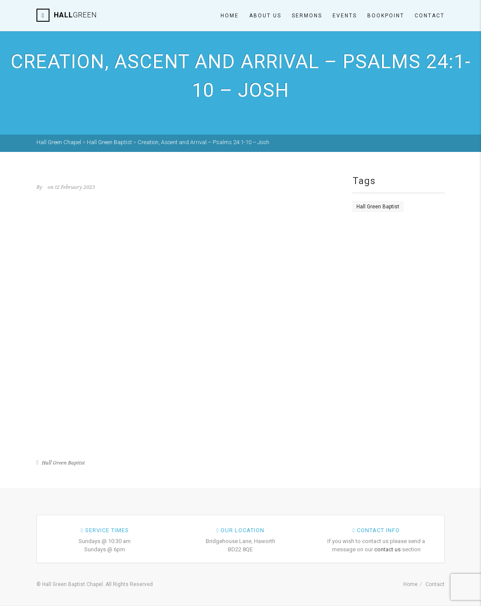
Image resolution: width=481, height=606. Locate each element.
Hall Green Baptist (63, 462)
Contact (430, 16)
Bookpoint (385, 16)
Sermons (307, 16)
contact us (387, 549)
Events (345, 16)
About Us (265, 16)
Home (230, 16)
